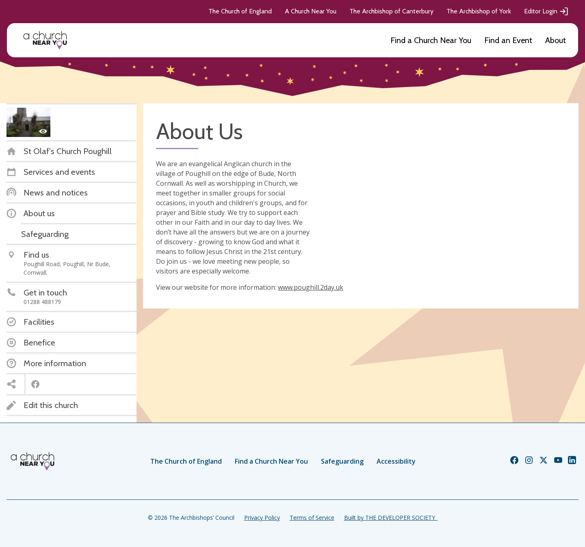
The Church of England (240, 11)
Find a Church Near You (430, 40)
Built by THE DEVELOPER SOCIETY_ (391, 517)
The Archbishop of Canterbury (391, 11)
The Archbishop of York (478, 11)
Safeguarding (342, 461)
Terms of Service (312, 517)
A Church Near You (310, 11)
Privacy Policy (262, 517)
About (555, 40)
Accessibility (396, 461)
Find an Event (508, 40)
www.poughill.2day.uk (310, 287)
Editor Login (546, 11)
